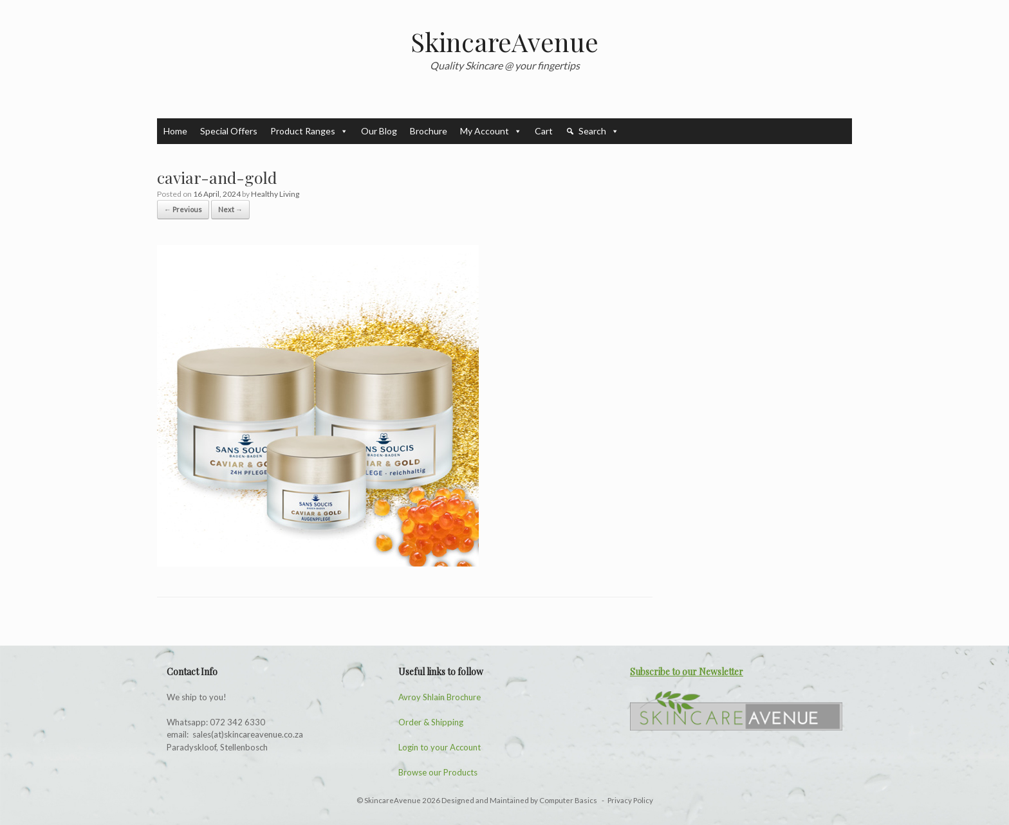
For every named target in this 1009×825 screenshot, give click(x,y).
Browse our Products (437, 772)
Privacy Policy (630, 800)
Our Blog (379, 130)
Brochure (428, 130)
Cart (544, 130)
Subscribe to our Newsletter (686, 672)
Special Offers (228, 130)
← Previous (183, 209)
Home (175, 130)
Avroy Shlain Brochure (439, 697)
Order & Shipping (430, 722)
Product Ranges (309, 131)
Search (599, 131)
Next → (230, 209)
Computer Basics (568, 800)
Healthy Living (275, 194)
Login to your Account (439, 747)
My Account (491, 131)
